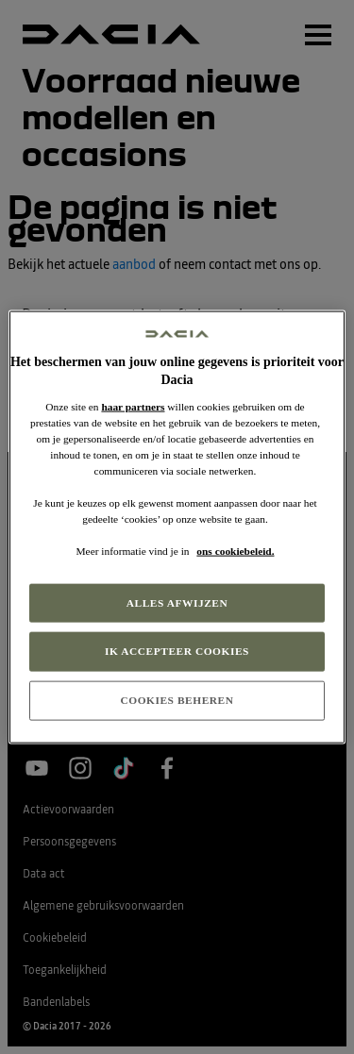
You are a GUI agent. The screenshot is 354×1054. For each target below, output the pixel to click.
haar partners (132, 405)
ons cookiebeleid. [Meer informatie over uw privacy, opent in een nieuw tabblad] (235, 551)
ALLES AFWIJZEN (177, 602)
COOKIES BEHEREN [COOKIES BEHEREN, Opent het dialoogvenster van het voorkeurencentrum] (176, 700)
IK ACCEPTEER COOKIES (177, 651)
